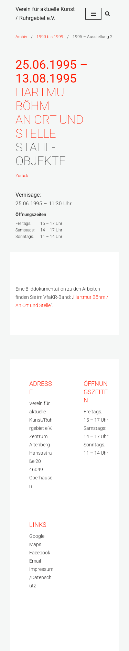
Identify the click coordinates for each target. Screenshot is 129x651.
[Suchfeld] (107, 13)
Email (35, 561)
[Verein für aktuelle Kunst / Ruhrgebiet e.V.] (45, 13)
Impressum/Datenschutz (41, 577)
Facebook (39, 553)
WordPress (27, 639)
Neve (21, 622)
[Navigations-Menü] (93, 14)
